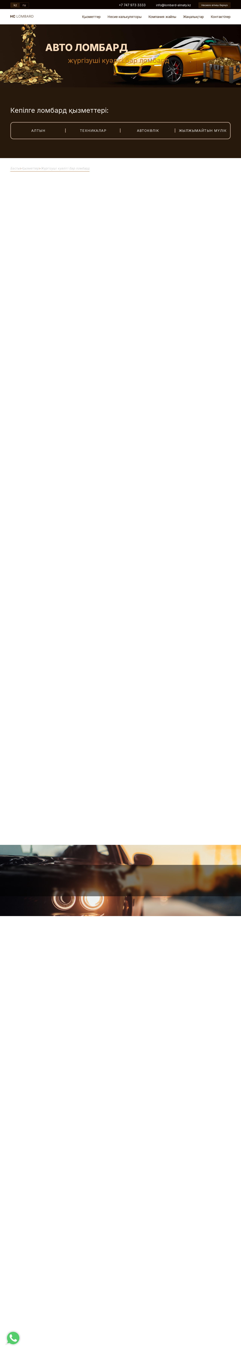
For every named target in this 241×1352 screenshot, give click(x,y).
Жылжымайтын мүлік (203, 131)
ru (24, 5)
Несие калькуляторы (125, 17)
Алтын (38, 131)
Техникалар (93, 131)
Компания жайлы (162, 17)
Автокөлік (148, 131)
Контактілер (221, 17)
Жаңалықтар (193, 17)
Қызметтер (91, 17)
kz (15, 5)
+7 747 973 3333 (132, 5)
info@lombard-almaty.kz (173, 5)
